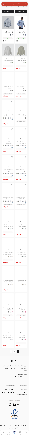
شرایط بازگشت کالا (10, 389)
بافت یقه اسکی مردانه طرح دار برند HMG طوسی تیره (8, 32)
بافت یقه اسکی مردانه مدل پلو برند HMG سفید (21, 170)
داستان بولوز (24, 389)
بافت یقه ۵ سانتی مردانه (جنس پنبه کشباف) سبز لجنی (22, 59)
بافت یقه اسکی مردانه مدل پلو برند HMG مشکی (8, 170)
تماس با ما (24, 392)
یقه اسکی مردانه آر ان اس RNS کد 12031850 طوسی (21, 281)
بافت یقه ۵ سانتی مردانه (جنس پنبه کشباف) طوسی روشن (8, 59)
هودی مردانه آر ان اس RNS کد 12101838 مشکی (21, 253)
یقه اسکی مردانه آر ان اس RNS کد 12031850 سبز (8, 281)
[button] (20, 27)
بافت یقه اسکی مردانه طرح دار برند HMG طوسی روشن (21, 32)
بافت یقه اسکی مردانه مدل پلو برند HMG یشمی (21, 198)
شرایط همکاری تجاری (22, 394)
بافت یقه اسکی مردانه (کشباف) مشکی (21, 115)
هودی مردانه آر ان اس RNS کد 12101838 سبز (8, 225)
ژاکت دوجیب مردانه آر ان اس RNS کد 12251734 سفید (8, 309)
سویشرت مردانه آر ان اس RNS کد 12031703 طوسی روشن (8, 336)
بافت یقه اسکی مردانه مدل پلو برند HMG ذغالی (8, 142)
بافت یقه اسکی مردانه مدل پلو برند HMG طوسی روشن (21, 142)
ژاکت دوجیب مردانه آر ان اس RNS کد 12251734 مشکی (21, 336)
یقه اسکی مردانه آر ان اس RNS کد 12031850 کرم (8, 253)
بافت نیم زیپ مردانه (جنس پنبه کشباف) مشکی (21, 87)
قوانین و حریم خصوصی (8, 392)
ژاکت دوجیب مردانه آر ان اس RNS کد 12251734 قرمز (21, 309)
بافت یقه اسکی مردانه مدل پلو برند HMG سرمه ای (8, 198)
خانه (26, 7)
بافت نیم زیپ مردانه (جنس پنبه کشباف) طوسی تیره (8, 87)
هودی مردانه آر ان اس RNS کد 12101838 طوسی (21, 225)
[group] (21, 22)
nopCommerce (16, 429)
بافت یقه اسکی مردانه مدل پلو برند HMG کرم (8, 115)
